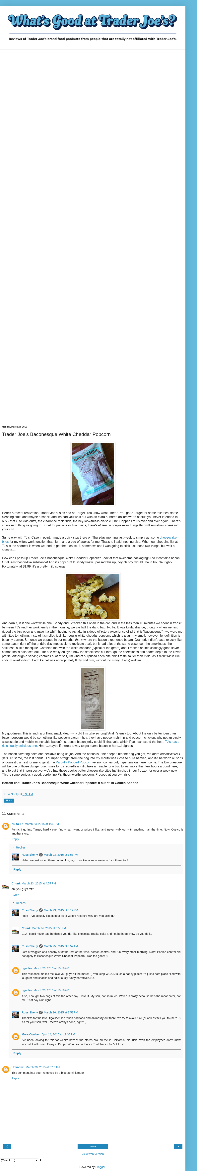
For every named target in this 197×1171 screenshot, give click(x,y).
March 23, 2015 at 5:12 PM (61, 910)
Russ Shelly (30, 854)
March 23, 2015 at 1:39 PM (42, 824)
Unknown (18, 1067)
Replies (21, 847)
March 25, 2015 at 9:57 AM (61, 946)
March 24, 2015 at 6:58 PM (49, 928)
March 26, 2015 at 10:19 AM (51, 990)
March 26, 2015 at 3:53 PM (61, 1012)
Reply (15, 839)
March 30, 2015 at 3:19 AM (43, 1067)
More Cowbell (31, 1034)
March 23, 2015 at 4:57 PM (39, 883)
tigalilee (27, 968)
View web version (93, 1154)
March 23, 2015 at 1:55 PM (61, 854)
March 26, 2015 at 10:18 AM (51, 968)
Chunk (16, 883)
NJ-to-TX (18, 824)
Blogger (100, 1167)
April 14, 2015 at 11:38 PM (58, 1034)
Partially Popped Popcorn (74, 762)
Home (93, 1146)
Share (9, 800)
